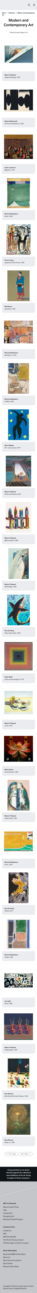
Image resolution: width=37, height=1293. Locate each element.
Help (5, 1210)
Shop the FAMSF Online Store (14, 1254)
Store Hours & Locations (12, 1260)
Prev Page (11, 1154)
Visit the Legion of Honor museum (16, 1243)
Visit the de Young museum (13, 1240)
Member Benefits (9, 1237)
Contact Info (7, 1213)
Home (4, 13)
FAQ (4, 1234)
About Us (6, 1257)
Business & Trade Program (13, 1219)
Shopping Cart (8, 1216)
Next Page (25, 1154)
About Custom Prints (11, 1207)
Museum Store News (11, 1267)
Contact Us (7, 1231)
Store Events (8, 1264)
